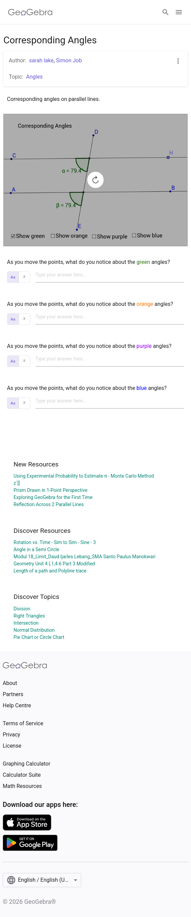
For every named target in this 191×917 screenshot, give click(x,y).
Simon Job (69, 60)
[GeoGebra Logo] (30, 12)
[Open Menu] (179, 12)
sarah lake (41, 60)
